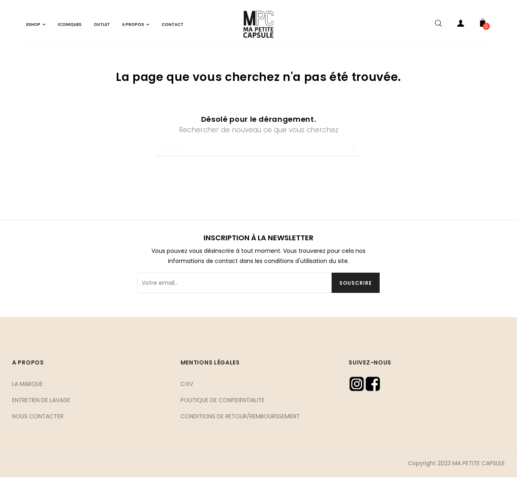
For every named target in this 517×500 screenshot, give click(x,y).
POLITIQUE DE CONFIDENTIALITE (223, 422)
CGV (187, 406)
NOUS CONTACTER (37, 438)
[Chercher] (258, 169)
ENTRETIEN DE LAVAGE (41, 422)
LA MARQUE (27, 406)
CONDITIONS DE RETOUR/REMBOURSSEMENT (240, 438)
